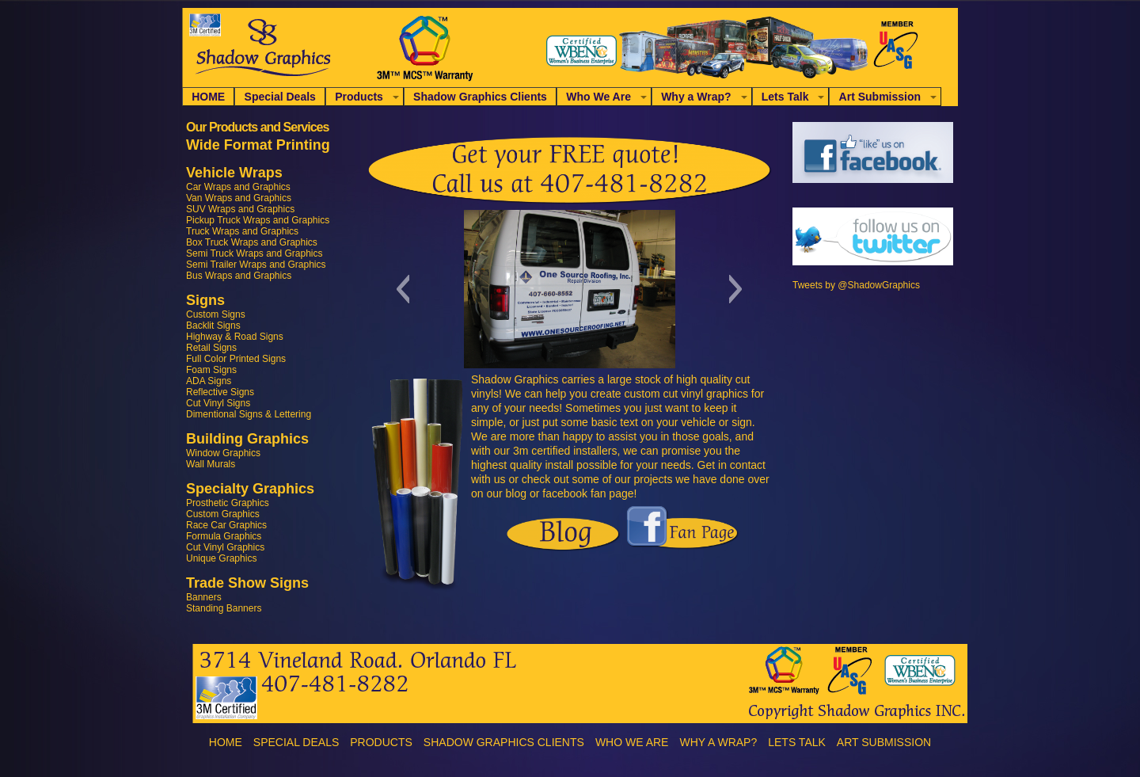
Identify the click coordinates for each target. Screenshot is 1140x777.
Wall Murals (210, 464)
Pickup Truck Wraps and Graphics (257, 220)
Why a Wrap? (696, 96)
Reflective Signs (220, 392)
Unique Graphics (221, 558)
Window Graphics (223, 453)
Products (359, 96)
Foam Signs (211, 369)
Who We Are (598, 96)
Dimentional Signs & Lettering (248, 414)
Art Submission (880, 96)
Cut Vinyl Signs (218, 403)
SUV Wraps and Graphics (240, 209)
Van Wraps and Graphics (238, 198)
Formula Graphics (223, 536)
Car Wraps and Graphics (238, 186)
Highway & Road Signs (234, 336)
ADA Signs (208, 381)
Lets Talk (785, 96)
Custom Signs (215, 314)
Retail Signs (211, 347)
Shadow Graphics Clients (480, 96)
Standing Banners (223, 608)
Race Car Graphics (226, 525)
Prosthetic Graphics (227, 502)
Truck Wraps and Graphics (242, 231)
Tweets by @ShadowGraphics (856, 285)
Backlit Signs (213, 325)
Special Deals (280, 96)
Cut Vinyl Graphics (225, 547)
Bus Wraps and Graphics (238, 275)
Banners (204, 597)
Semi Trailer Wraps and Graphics (256, 264)
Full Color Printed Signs (236, 358)
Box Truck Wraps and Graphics (251, 242)
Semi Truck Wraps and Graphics (254, 253)
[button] (402, 289)
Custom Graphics (223, 514)
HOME (208, 96)
